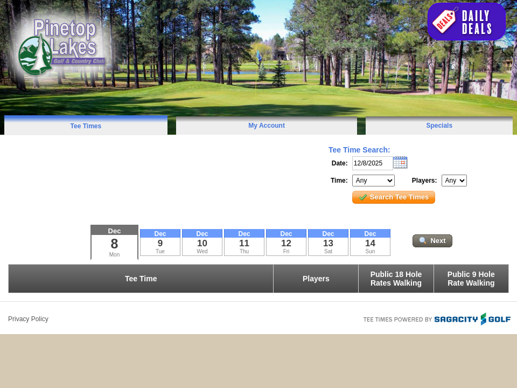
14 (370, 243)
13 (328, 243)
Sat (328, 251)
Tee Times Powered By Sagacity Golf (436, 317)
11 (244, 243)
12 (286, 243)
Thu (244, 251)
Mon (114, 255)
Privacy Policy (28, 319)
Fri (286, 251)
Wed (202, 251)
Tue (160, 251)
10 (202, 243)
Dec (114, 231)
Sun (370, 251)
